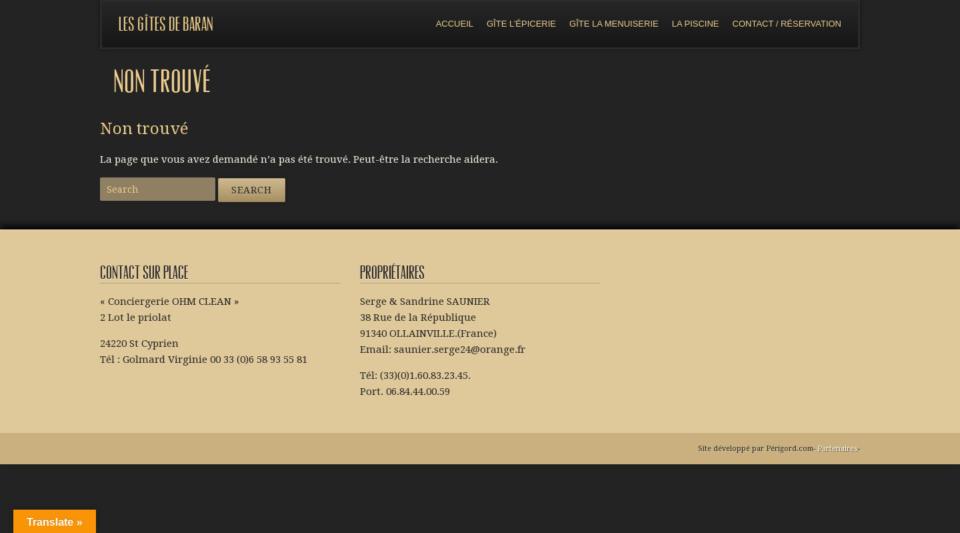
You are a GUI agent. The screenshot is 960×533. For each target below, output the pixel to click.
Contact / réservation (787, 24)
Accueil (454, 24)
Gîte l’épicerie (521, 24)
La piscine (695, 24)
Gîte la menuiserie (614, 24)
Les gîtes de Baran (166, 24)
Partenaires (837, 448)
